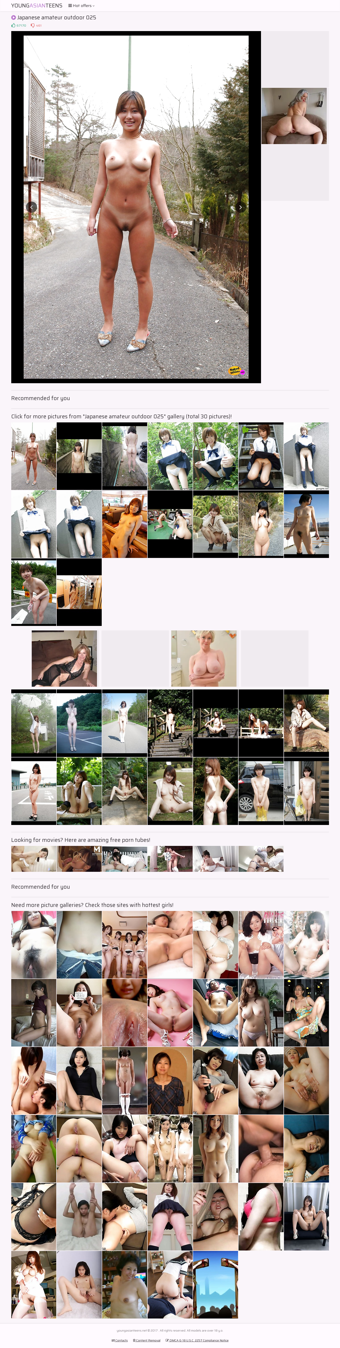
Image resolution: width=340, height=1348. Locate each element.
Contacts (120, 1340)
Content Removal (146, 1340)
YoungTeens (37, 5)
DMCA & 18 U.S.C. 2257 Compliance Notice (197, 1340)
